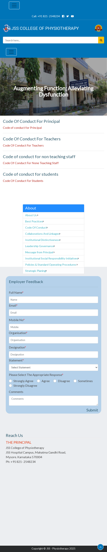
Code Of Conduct (36, 270)
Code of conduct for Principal (22, 127)
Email (13, 305)
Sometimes (85, 381)
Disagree (64, 381)
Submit (92, 410)
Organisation (18, 333)
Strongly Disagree (25, 385)
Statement (16, 360)
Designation (17, 347)
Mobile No (17, 320)
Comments (16, 391)
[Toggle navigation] (14, 5)
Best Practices (34, 264)
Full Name (16, 292)
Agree (46, 381)
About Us (31, 258)
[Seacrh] (50, 40)
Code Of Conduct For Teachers (23, 145)
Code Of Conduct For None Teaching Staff (31, 163)
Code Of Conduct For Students (23, 180)
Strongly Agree (23, 381)
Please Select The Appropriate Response (36, 374)
